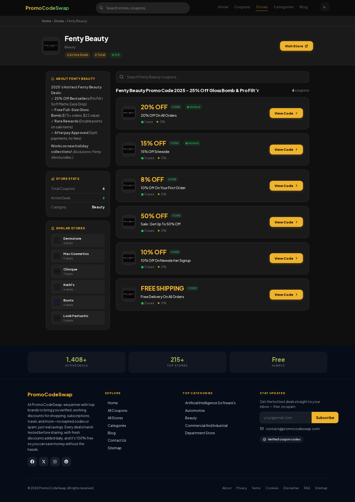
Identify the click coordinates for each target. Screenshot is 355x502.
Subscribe (325, 417)
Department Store (200, 433)
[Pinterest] (66, 461)
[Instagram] (55, 461)
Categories (284, 8)
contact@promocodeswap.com (290, 428)
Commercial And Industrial (206, 425)
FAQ (307, 488)
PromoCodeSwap (50, 394)
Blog (304, 8)
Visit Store (296, 46)
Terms (256, 488)
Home (223, 8)
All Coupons (117, 410)
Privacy (241, 488)
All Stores (115, 418)
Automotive (195, 410)
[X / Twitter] (43, 461)
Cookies (272, 488)
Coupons (242, 8)
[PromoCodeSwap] (47, 7)
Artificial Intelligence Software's (210, 403)
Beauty (191, 418)
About (226, 488)
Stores (262, 8)
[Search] (143, 7)
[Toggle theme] (324, 7)
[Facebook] (32, 461)
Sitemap (115, 448)
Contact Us (117, 440)
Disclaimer (291, 488)
